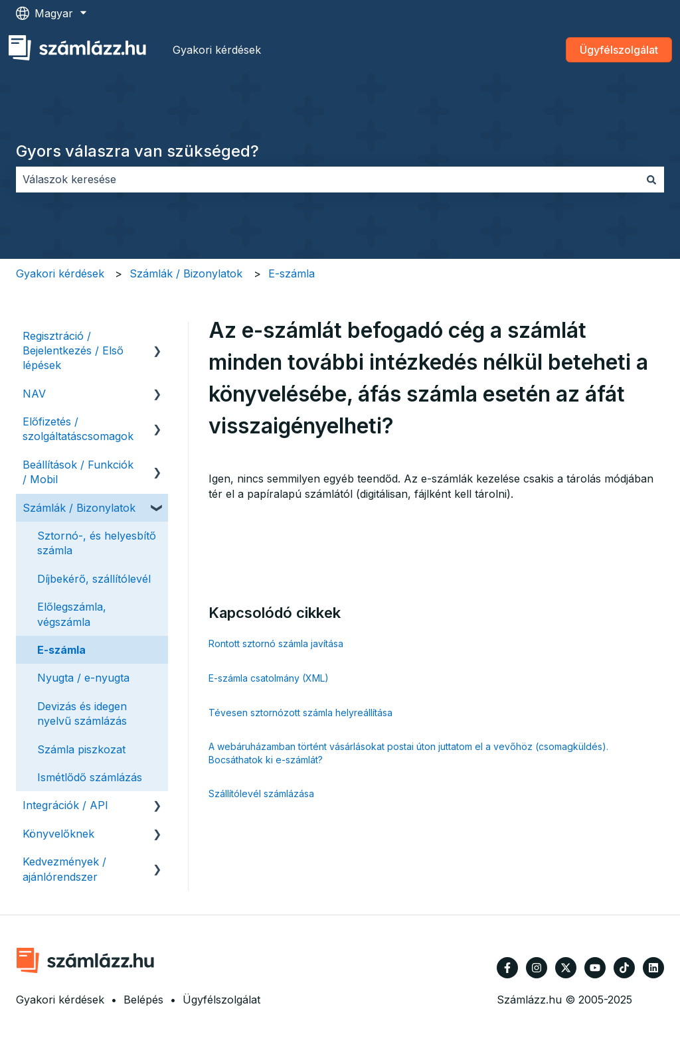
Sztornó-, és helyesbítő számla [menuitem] (96, 543)
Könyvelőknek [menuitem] (58, 833)
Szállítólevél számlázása (261, 793)
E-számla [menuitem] (61, 649)
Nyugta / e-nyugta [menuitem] (83, 677)
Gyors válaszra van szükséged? (137, 151)
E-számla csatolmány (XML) (269, 678)
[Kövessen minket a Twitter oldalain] (565, 967)
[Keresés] (651, 179)
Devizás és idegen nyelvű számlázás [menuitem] (82, 713)
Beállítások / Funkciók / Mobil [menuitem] (78, 472)
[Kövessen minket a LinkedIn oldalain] (653, 967)
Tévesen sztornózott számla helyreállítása (300, 712)
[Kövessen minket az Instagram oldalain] (536, 967)
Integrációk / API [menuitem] (65, 805)
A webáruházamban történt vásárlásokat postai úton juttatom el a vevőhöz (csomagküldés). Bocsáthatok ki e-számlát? (408, 753)
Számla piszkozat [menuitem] (81, 749)
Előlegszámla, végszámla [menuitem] (71, 614)
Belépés (143, 999)
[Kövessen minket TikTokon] (624, 967)
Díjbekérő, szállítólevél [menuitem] (94, 578)
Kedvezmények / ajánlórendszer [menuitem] (64, 869)
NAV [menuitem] (34, 393)
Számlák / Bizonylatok (185, 273)
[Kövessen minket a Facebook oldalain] (507, 967)
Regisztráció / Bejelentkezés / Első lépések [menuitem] (73, 350)
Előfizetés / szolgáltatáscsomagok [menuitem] (78, 429)
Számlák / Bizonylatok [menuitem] (79, 507)
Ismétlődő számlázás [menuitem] (89, 777)
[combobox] (327, 179)
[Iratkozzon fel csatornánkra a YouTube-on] (595, 967)
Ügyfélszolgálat (619, 49)
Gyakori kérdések (217, 49)
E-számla (291, 273)
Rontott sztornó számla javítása (276, 643)
